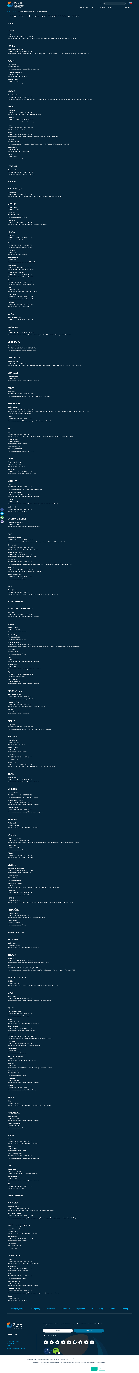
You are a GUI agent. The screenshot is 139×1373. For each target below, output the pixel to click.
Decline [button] (102, 1368)
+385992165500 (14, 1341)
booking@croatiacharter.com (16, 1348)
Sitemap (125, 1309)
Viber (8, 1345)
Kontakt (126, 7)
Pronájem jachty (87, 7)
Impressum (80, 1309)
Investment (51, 1309)
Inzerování (66, 1309)
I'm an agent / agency (51, 1335)
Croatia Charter (11, 11)
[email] (58, 1331)
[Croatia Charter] (15, 4)
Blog (101, 1309)
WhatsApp (10, 1343)
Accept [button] (94, 1368)
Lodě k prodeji (106, 7)
